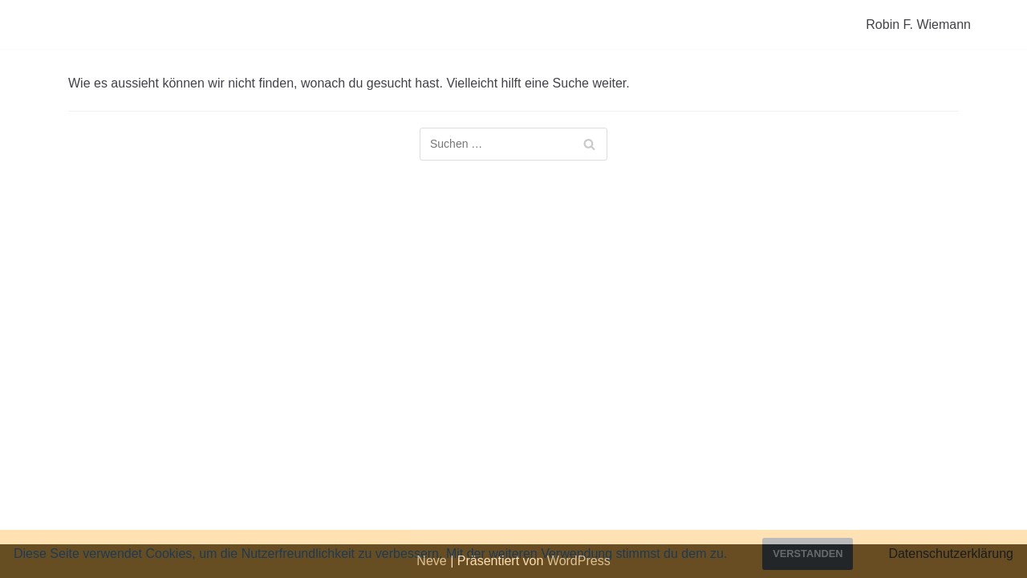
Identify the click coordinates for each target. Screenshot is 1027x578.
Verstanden (807, 553)
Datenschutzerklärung (950, 553)
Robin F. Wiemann (918, 24)
